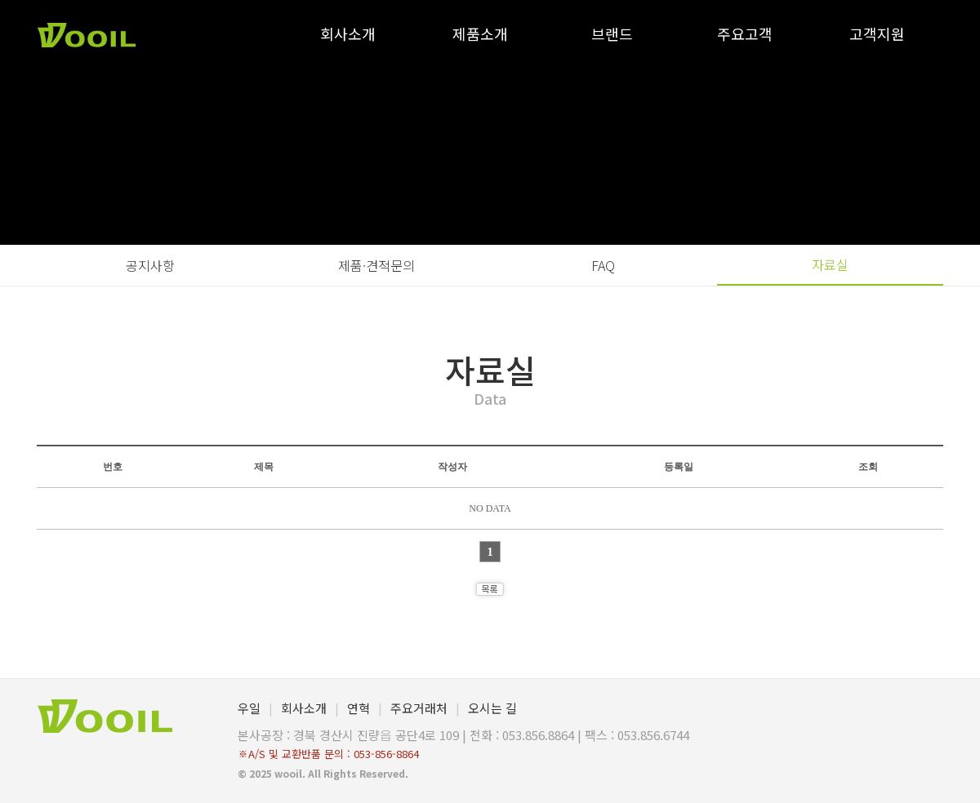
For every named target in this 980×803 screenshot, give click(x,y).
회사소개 (348, 33)
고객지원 (877, 33)
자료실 (830, 264)
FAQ (603, 265)
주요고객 (745, 33)
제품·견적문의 (376, 265)
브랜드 (612, 33)
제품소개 (480, 33)
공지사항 (150, 265)
